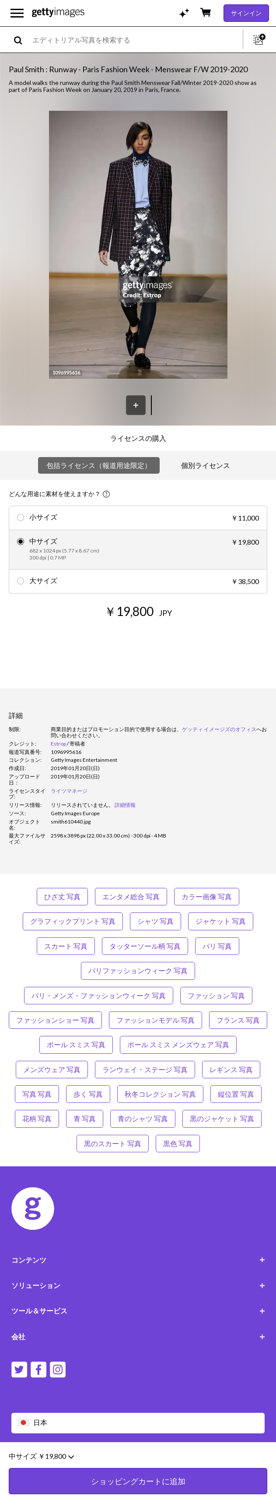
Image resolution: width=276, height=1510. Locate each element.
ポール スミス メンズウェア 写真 (178, 1044)
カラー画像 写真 (207, 896)
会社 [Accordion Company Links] (138, 1336)
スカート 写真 (65, 946)
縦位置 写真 (236, 1094)
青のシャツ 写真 (143, 1118)
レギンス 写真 (231, 1069)
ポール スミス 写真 (76, 1044)
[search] (21, 40)
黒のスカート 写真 (112, 1143)
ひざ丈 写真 (62, 896)
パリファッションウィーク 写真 (138, 970)
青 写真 (84, 1118)
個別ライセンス (205, 465)
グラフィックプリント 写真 (72, 921)
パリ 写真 (217, 946)
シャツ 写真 (155, 921)
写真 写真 (37, 1094)
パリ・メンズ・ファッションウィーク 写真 (98, 995)
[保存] (136, 405)
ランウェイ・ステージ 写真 (145, 1069)
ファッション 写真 (216, 995)
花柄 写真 (37, 1118)
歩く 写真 (88, 1094)
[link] (82, 805)
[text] (136, 39)
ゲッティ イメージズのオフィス (219, 729)
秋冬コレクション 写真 (160, 1094)
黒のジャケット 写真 (222, 1118)
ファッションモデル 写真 (155, 1020)
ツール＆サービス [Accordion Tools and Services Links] (138, 1310)
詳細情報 (125, 805)
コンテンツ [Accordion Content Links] (138, 1260)
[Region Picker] (138, 1423)
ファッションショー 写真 (55, 1020)
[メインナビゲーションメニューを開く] (17, 13)
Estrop (58, 743)
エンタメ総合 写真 (131, 896)
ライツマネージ (69, 791)
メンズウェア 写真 (51, 1069)
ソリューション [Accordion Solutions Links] (138, 1285)
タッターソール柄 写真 (145, 946)
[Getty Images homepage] (58, 13)
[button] (138, 245)
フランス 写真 (238, 1020)
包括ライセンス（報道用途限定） (98, 465)
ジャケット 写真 (221, 921)
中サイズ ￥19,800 (41, 1475)
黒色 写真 (177, 1143)
